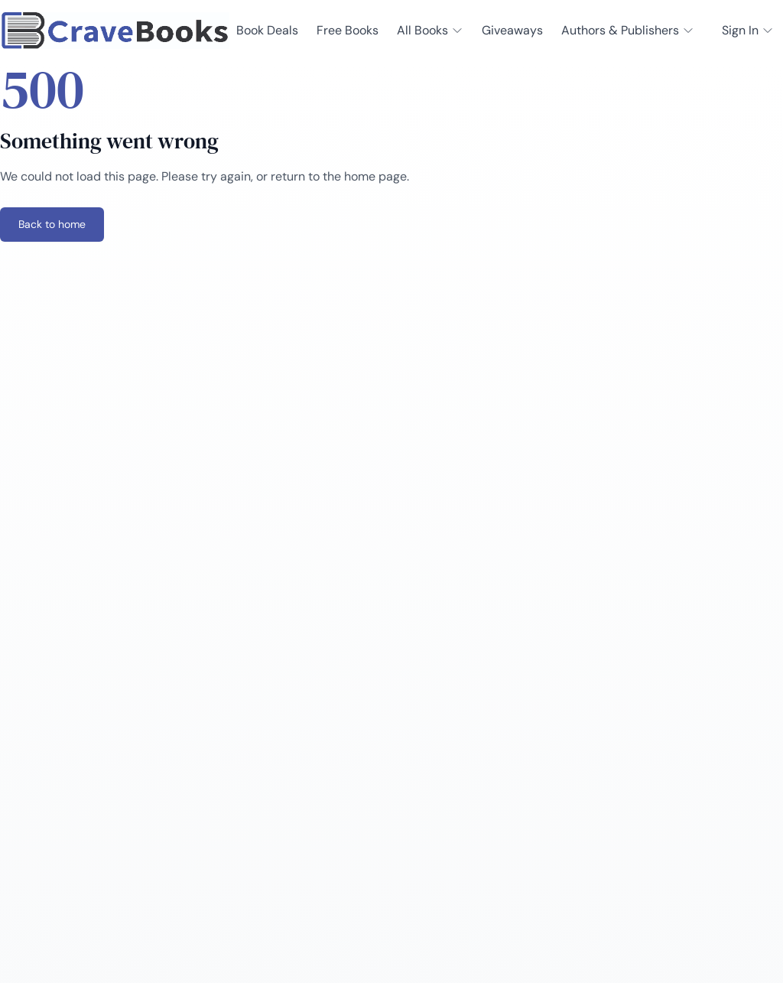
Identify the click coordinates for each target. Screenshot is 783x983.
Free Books (348, 30)
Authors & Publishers (627, 30)
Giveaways (512, 30)
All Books (430, 30)
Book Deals (267, 30)
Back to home (52, 224)
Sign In (748, 30)
